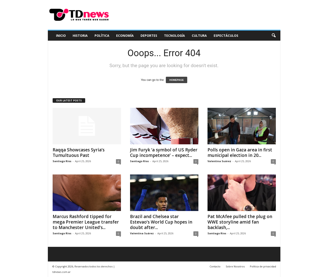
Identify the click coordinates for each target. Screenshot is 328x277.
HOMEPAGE (176, 80)
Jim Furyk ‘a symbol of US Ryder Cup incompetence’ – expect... (163, 152)
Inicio (61, 35)
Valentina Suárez (219, 161)
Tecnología (174, 35)
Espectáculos (226, 35)
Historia (80, 35)
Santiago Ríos (62, 161)
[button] (274, 36)
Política (102, 35)
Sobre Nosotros (235, 266)
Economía (125, 35)
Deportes (149, 35)
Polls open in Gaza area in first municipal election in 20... (240, 152)
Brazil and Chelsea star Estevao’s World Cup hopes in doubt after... (161, 222)
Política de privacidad (263, 266)
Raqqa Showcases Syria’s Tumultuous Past (79, 152)
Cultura (199, 35)
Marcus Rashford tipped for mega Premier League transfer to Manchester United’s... (86, 222)
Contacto (215, 266)
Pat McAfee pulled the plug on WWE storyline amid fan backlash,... (240, 222)
